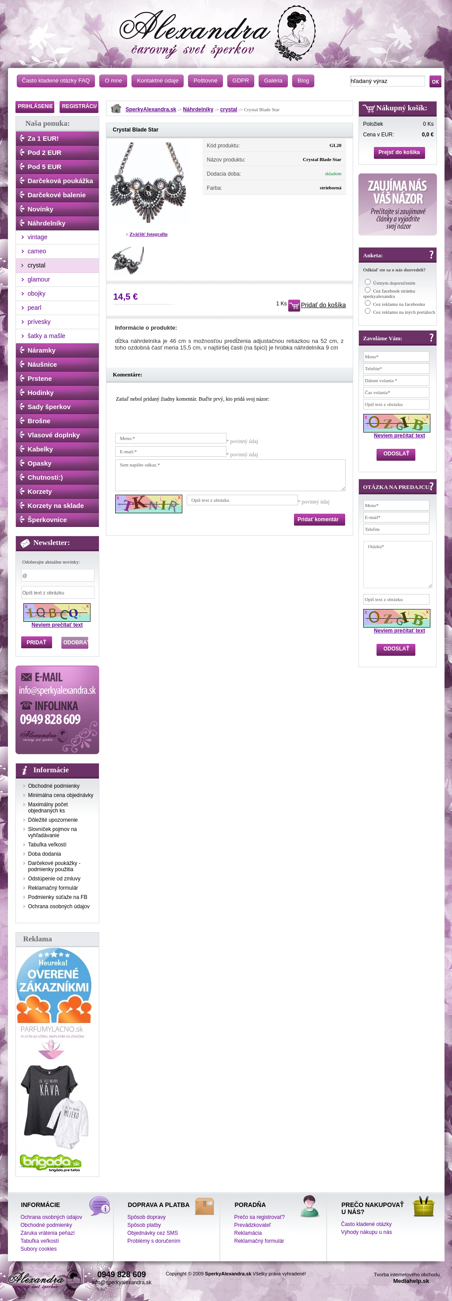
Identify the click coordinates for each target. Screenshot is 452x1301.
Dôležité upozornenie (53, 820)
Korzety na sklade (56, 505)
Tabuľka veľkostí (47, 845)
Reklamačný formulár (53, 888)
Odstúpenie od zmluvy (54, 879)
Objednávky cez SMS (153, 1233)
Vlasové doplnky (54, 435)
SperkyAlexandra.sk (151, 109)
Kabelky (40, 449)
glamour (39, 279)
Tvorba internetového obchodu (407, 1274)
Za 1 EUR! (43, 138)
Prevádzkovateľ (252, 1225)
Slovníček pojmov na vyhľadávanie (52, 832)
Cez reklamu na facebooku (399, 304)
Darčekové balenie (57, 195)
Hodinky (41, 392)
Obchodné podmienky (54, 786)
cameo (37, 251)
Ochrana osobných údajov (59, 906)
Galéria (273, 80)
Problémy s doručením (154, 1241)
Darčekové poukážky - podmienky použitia (54, 866)
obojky (36, 293)
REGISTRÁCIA (80, 106)
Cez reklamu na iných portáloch (404, 312)
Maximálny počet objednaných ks (48, 807)
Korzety (40, 491)
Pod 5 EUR (45, 166)
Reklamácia (248, 1233)
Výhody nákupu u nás (366, 1232)
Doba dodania (44, 854)
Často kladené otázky (366, 1224)
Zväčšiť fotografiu (149, 234)
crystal (36, 265)
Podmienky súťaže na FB (58, 897)
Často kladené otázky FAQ (56, 80)
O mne (113, 80)
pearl (34, 307)
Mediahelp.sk (411, 1281)
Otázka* (398, 564)
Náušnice (42, 364)
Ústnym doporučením (394, 283)
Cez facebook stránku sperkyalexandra (389, 293)
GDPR (241, 80)
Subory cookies (39, 1249)
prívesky (39, 321)
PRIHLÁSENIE (36, 106)
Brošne (39, 421)
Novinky (40, 209)
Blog (303, 80)
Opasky (40, 463)
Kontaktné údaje (157, 80)
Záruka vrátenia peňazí (48, 1233)
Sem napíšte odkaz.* (230, 475)
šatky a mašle (47, 335)
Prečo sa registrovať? (259, 1217)
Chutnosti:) (45, 477)
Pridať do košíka (323, 304)
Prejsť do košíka (399, 152)
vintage (38, 237)
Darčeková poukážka (60, 180)
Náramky (42, 350)
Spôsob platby (144, 1225)
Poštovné (205, 80)
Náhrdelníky (47, 223)
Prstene (40, 378)
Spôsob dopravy (147, 1217)
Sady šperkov (49, 406)
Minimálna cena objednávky (61, 795)
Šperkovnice (47, 519)
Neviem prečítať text (57, 625)
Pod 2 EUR (45, 152)
